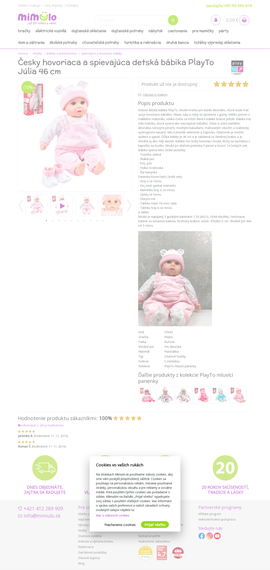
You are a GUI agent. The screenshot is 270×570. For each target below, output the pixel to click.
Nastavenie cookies (120, 524)
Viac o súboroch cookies (112, 515)
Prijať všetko (154, 524)
